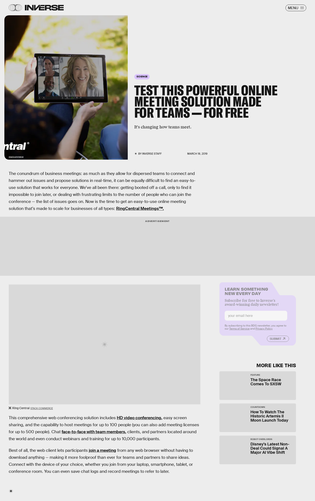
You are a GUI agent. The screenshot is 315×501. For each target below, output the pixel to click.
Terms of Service (239, 331)
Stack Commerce (41, 408)
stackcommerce (16, 156)
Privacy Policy (264, 331)
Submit (275, 341)
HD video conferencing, (139, 418)
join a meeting (102, 450)
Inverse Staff (152, 153)
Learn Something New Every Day (246, 293)
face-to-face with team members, (94, 432)
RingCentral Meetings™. (140, 208)
